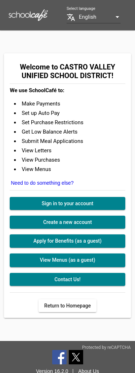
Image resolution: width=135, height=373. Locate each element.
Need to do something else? (42, 183)
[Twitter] (76, 357)
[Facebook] (59, 357)
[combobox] (100, 17)
